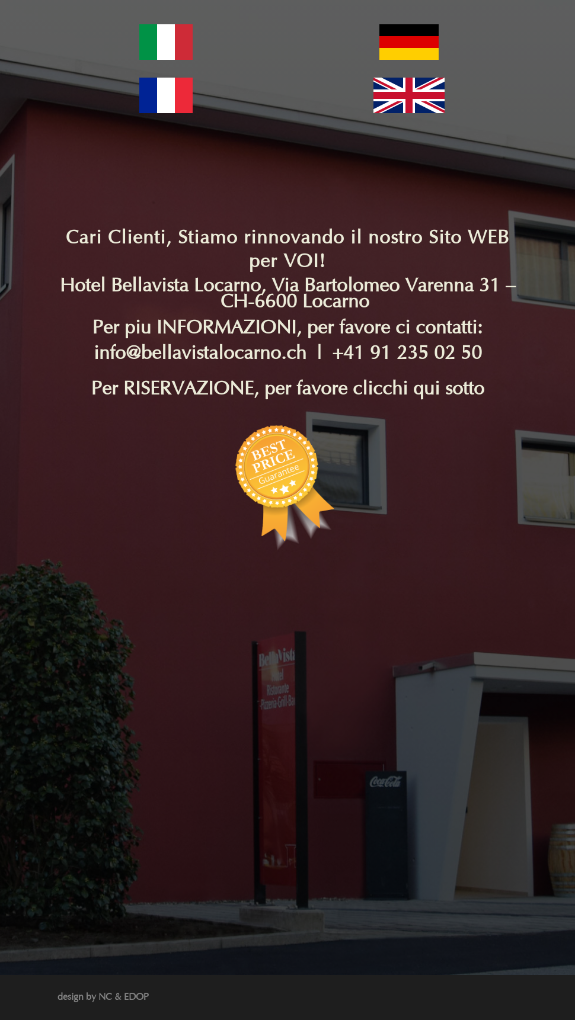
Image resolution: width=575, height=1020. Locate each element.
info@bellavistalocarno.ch (200, 353)
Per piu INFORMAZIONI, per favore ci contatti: (287, 327)
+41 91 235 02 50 (407, 353)
